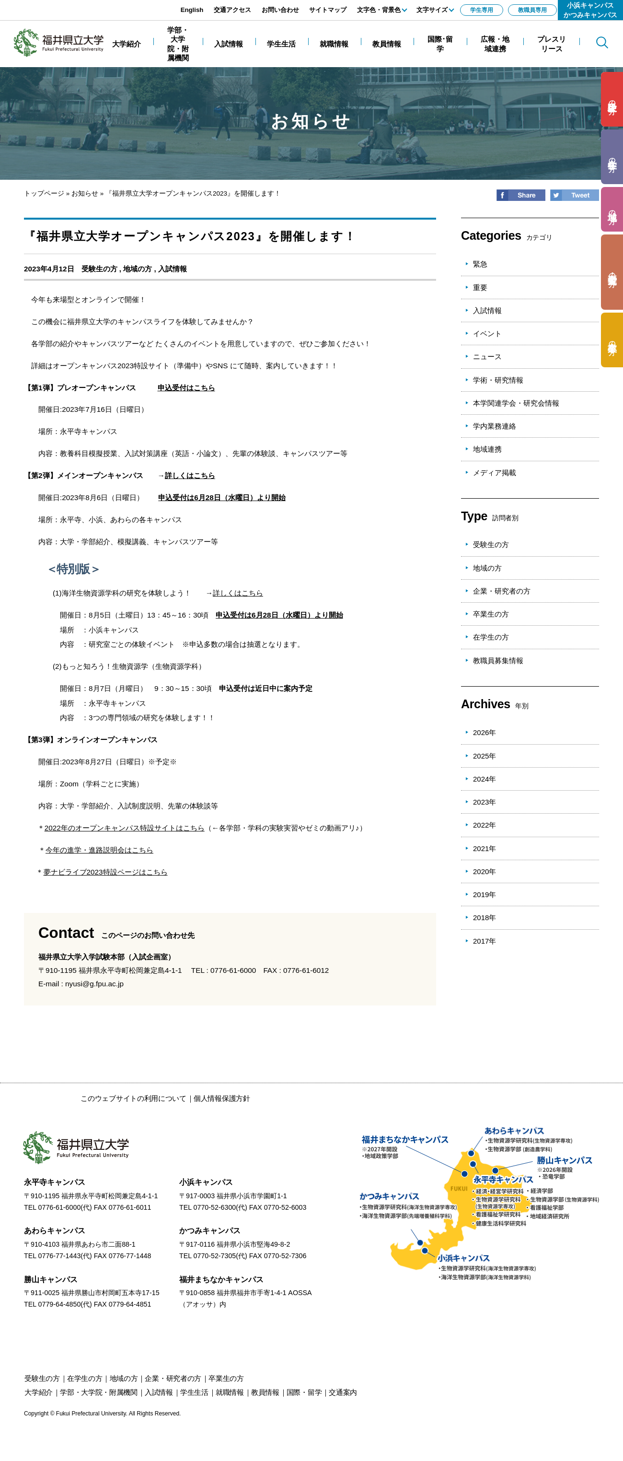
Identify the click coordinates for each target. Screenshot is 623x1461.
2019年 (484, 894)
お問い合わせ (280, 9)
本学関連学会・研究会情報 (516, 403)
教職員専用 (532, 10)
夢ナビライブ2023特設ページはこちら (106, 872)
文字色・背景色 (379, 9)
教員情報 (265, 1392)
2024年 (484, 779)
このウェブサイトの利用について (133, 1098)
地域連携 (487, 449)
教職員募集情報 (498, 660)
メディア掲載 (494, 472)
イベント (487, 333)
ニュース (487, 356)
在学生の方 (491, 637)
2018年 (484, 917)
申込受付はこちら (186, 388)
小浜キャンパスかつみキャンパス (590, 10)
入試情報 (172, 269)
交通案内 (343, 1392)
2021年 (484, 848)
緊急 (480, 264)
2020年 (484, 871)
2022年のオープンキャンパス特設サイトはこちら (125, 828)
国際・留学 (304, 1392)
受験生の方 (99, 269)
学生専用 (481, 10)
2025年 (484, 756)
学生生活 (194, 1392)
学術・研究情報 (498, 380)
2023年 (484, 802)
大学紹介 (38, 1392)
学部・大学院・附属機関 (99, 1392)
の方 (612, 99)
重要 (480, 287)
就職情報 (230, 1392)
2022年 (484, 825)
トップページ (44, 193)
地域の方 (137, 269)
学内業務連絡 (494, 426)
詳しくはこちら (190, 475)
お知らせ (84, 193)
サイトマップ (327, 9)
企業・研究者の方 (502, 591)
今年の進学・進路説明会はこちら (99, 850)
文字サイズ (432, 9)
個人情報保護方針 (222, 1098)
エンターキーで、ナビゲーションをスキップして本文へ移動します (108, 5)
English (192, 9)
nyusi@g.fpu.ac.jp (94, 984)
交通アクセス (232, 9)
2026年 (484, 732)
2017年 (484, 941)
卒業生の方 (491, 614)
